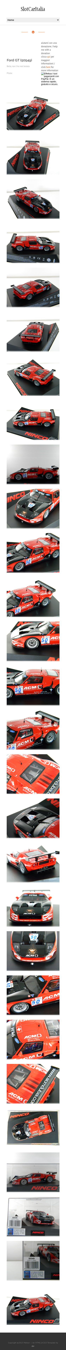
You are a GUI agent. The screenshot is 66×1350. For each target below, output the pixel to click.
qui (48, 56)
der (33, 1346)
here (48, 67)
